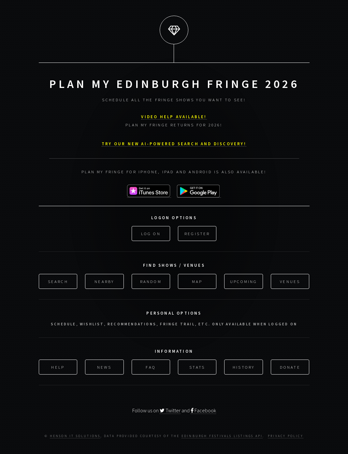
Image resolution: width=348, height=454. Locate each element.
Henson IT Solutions (75, 435)
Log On (151, 232)
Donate (290, 366)
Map (197, 280)
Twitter (170, 409)
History (243, 366)
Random (151, 280)
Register (197, 232)
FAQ (151, 366)
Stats (197, 366)
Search (58, 280)
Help (58, 366)
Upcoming (243, 280)
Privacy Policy (285, 435)
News (104, 366)
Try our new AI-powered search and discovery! (174, 142)
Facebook (203, 409)
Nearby (104, 280)
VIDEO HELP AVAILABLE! (174, 115)
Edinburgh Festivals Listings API (222, 435)
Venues (290, 280)
